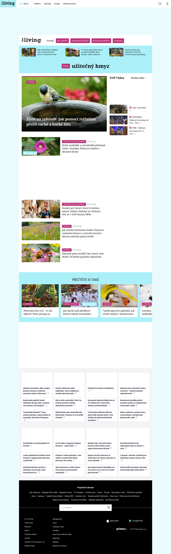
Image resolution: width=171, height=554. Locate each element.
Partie (99, 492)
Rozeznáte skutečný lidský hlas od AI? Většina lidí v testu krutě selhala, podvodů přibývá (101, 403)
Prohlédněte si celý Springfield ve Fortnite (36, 444)
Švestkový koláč (112, 500)
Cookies (27, 538)
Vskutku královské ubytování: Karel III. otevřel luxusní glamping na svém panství (135, 53)
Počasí (107, 492)
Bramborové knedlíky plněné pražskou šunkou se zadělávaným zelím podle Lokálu (133, 403)
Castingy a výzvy (58, 527)
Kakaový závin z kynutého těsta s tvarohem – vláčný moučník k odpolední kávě (133, 390)
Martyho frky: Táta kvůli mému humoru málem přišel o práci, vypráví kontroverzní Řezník (100, 445)
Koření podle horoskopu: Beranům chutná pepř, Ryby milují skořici (133, 468)
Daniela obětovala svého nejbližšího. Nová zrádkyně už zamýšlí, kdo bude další (67, 390)
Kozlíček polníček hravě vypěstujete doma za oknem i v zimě (132, 445)
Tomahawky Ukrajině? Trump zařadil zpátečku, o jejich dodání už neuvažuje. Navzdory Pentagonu (36, 416)
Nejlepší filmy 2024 (50, 492)
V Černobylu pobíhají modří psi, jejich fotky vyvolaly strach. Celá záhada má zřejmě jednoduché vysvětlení (100, 416)
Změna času (90, 492)
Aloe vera (114, 496)
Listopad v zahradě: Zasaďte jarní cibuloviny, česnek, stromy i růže (133, 457)
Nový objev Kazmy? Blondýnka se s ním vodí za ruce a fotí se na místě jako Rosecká (101, 470)
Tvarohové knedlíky (79, 500)
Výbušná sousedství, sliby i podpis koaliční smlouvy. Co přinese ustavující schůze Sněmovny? (36, 390)
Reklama (28, 527)
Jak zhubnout (34, 492)
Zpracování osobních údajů (62, 534)
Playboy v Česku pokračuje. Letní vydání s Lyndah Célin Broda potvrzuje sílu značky (68, 458)
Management (57, 519)
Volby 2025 (68, 496)
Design (57, 3)
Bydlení (37, 3)
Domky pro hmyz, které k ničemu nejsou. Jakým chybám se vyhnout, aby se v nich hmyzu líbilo (81, 211)
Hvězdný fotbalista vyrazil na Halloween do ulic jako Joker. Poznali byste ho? (34, 470)
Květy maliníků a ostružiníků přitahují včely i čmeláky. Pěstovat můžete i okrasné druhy (83, 148)
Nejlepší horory (65, 492)
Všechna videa (138, 78)
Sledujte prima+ (69, 3)
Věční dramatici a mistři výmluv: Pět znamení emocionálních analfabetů (68, 470)
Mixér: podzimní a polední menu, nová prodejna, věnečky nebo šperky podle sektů (133, 415)
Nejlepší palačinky (96, 500)
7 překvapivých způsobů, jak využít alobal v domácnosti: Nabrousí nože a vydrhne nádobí (118, 312)
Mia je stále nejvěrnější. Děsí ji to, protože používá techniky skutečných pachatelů (68, 403)
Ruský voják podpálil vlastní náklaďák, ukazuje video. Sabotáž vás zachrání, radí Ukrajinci (36, 403)
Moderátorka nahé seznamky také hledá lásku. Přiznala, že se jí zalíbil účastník (69, 415)
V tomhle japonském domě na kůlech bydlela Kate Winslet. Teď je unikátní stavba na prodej (91, 53)
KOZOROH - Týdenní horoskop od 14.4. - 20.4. (138, 120)
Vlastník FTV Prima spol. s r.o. (35, 542)
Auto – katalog (38, 496)
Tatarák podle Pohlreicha (98, 496)
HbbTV (27, 530)
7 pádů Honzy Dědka (54, 496)
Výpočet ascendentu (60, 500)
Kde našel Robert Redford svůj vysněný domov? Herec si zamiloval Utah (47, 52)
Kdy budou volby (118, 492)
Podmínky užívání (31, 534)
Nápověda (56, 538)
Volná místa (29, 523)
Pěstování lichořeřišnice (129, 496)
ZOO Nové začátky (134, 492)
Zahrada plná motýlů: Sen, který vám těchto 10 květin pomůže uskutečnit (83, 255)
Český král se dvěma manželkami (101, 389)
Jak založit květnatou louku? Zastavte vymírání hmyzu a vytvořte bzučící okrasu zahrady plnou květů (83, 233)
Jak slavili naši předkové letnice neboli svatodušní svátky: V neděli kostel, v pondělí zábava (77, 312)
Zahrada (47, 3)
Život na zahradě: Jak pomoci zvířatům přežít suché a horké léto (61, 121)
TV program (79, 492)
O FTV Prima (29, 519)
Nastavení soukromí (60, 546)
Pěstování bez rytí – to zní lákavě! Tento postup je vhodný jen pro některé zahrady (38, 312)
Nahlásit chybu (30, 546)
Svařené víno (80, 496)
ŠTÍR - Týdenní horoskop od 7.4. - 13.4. (137, 131)
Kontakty (56, 530)
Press (55, 523)
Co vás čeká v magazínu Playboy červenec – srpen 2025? (68, 444)
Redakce (56, 542)
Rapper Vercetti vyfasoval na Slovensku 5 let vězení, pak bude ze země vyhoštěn (101, 458)
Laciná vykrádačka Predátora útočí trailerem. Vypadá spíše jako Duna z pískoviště (36, 458)
